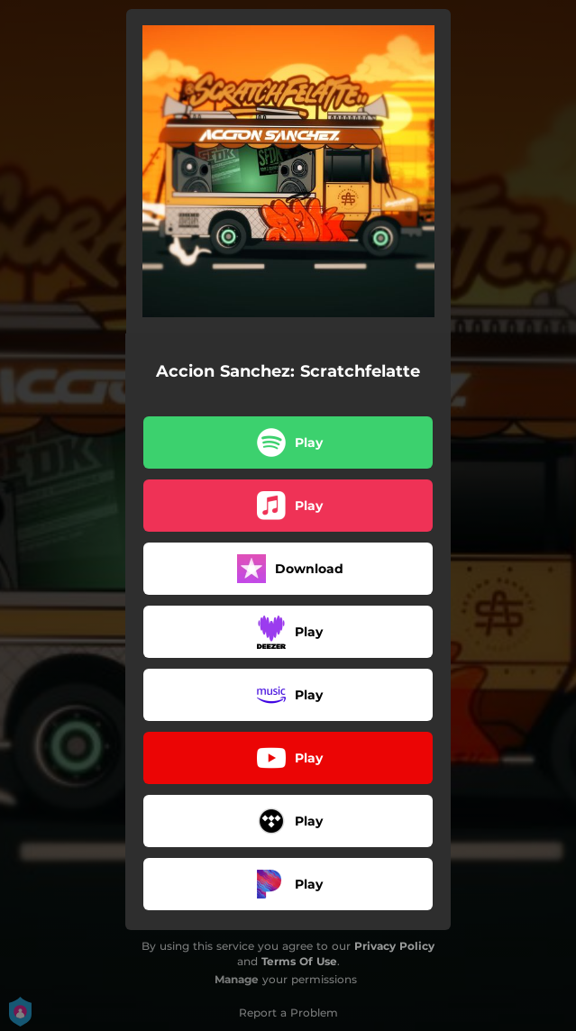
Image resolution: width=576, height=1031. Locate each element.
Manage (237, 979)
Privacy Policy (394, 946)
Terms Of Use (299, 961)
